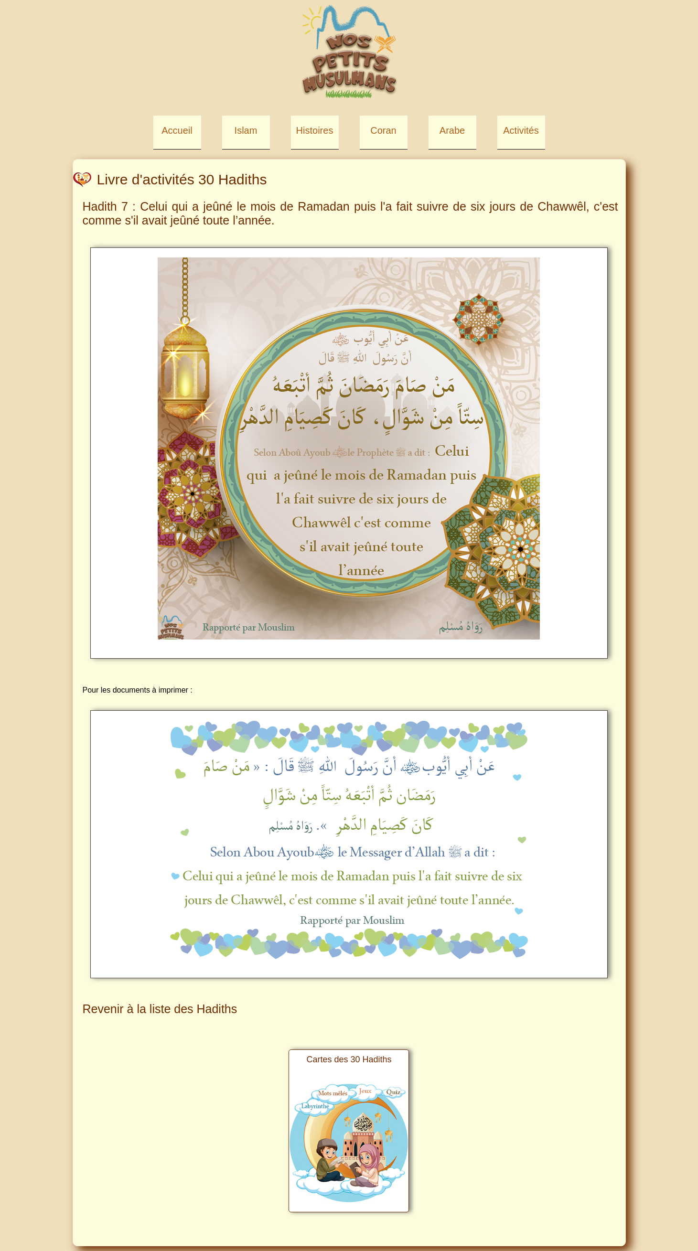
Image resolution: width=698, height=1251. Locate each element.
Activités (520, 130)
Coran (383, 130)
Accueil (176, 130)
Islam (246, 130)
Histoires (314, 130)
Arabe (452, 130)
